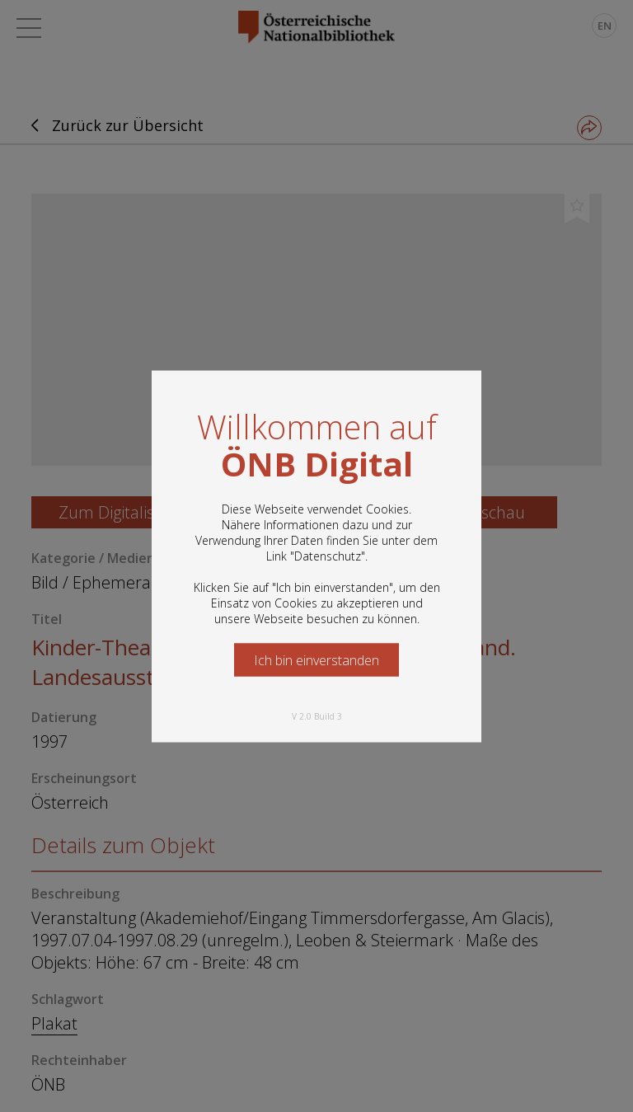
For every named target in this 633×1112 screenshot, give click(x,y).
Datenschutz (327, 555)
